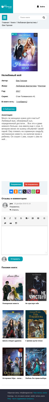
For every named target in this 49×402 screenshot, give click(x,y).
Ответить (15, 210)
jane (11, 204)
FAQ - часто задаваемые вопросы (21, 399)
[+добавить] (21, 101)
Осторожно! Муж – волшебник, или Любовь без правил (13, 378)
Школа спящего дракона (11, 341)
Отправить (15, 259)
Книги (13, 22)
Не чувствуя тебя (32, 303)
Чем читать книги (40, 393)
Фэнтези (41, 86)
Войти (41, 6)
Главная (5, 22)
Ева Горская (7, 25)
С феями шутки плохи (34, 341)
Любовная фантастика (26, 22)
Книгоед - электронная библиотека (6, 6)
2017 (18, 91)
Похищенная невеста (10, 303)
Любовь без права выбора (35, 378)
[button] (4, 218)
